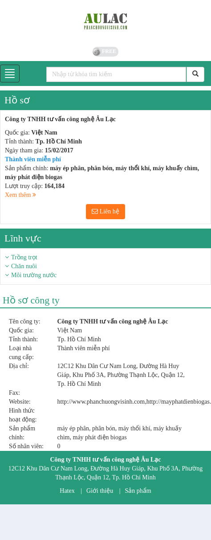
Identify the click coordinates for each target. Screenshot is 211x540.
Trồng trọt (24, 257)
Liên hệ (105, 211)
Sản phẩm (138, 490)
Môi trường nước (34, 275)
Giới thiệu (99, 490)
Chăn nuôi (24, 266)
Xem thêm (20, 195)
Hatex (67, 490)
